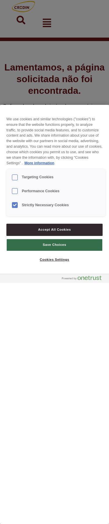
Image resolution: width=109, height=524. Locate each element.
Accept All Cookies (54, 229)
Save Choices (54, 244)
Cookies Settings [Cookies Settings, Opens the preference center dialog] (54, 259)
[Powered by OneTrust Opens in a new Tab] (84, 279)
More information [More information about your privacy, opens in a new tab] (39, 163)
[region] (54, 314)
